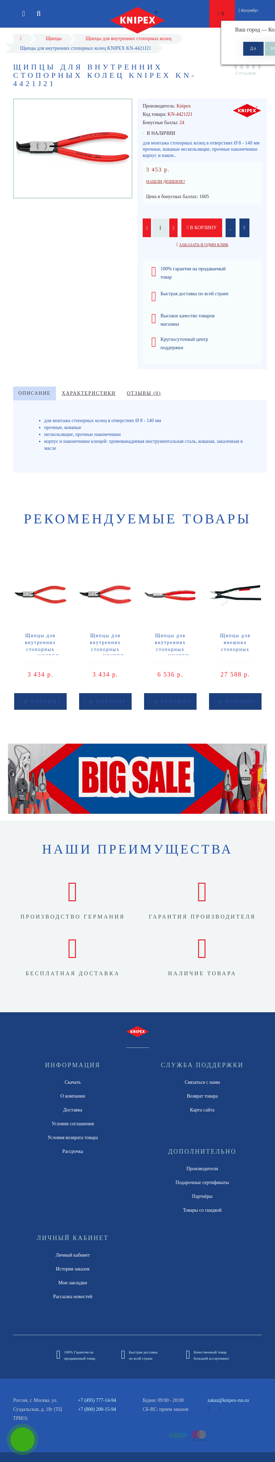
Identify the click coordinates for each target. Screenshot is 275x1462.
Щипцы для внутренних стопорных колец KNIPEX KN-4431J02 (40, 649)
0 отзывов (245, 73)
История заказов (72, 1269)
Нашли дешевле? (165, 181)
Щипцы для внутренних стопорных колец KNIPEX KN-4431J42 (170, 649)
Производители (202, 1168)
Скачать (73, 1082)
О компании (72, 1096)
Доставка (72, 1109)
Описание (34, 393)
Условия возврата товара (73, 1137)
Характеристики (89, 393)
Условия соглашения (72, 1123)
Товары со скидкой (202, 1210)
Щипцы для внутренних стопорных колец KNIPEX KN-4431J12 (105, 649)
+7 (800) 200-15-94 (97, 1409)
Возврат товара (202, 1096)
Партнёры (202, 1196)
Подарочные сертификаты (202, 1182)
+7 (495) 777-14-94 (97, 1400)
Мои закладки (72, 1282)
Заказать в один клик (203, 244)
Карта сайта (202, 1109)
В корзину (202, 227)
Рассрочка (73, 1151)
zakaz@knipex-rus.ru (228, 1400)
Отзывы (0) (144, 393)
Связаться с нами (202, 1082)
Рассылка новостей (73, 1296)
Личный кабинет (73, 1255)
